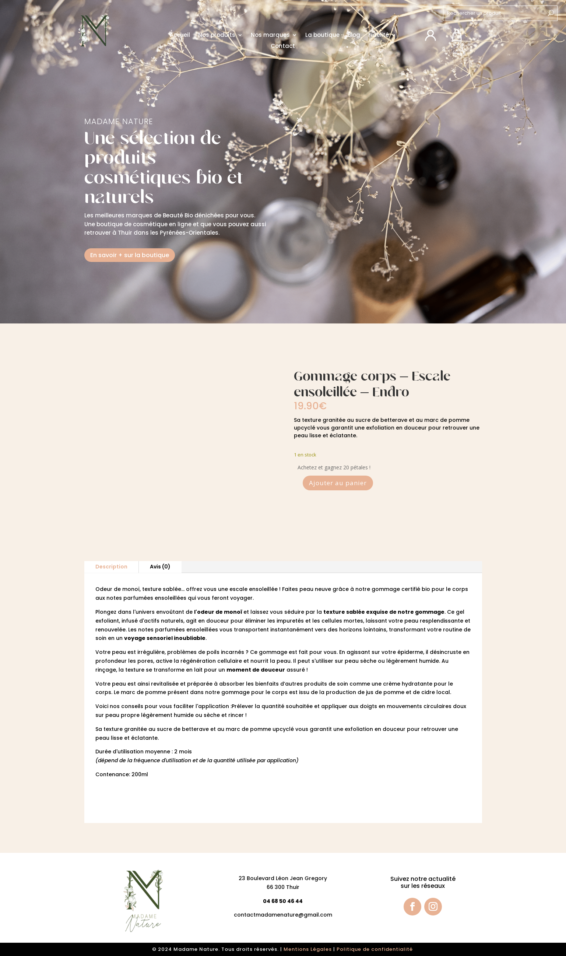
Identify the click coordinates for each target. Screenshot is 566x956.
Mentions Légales (308, 949)
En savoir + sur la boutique (129, 255)
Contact (283, 46)
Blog (354, 35)
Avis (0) (160, 566)
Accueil (180, 35)
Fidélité (378, 35)
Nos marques (270, 35)
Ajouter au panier (338, 483)
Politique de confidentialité (375, 949)
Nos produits (216, 35)
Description (111, 566)
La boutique (322, 35)
